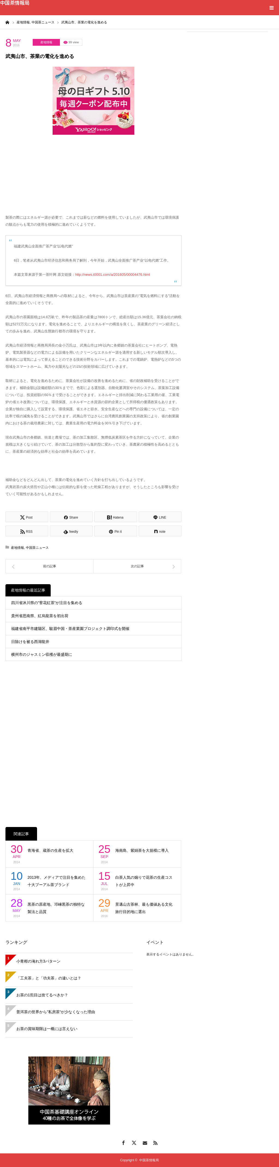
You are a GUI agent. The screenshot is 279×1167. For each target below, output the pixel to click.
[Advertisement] (227, 71)
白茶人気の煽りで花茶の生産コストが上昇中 (143, 881)
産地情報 (46, 42)
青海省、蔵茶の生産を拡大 (50, 850)
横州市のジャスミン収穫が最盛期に (41, 654)
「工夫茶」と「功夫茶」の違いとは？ (48, 978)
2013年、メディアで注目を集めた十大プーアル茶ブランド (57, 881)
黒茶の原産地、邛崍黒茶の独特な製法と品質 (56, 908)
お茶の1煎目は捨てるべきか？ (42, 995)
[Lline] (160, 516)
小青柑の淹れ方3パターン (38, 961)
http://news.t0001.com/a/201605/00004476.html (112, 274)
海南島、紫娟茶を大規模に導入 (142, 850)
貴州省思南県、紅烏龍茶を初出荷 (39, 616)
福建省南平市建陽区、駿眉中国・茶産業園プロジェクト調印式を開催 (70, 628)
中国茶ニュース (37, 548)
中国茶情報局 (14, 2)
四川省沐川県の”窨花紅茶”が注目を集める (46, 603)
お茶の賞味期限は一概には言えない (46, 1029)
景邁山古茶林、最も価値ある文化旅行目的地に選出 (143, 908)
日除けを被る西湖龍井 (30, 641)
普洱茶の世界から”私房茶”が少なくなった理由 (55, 1012)
